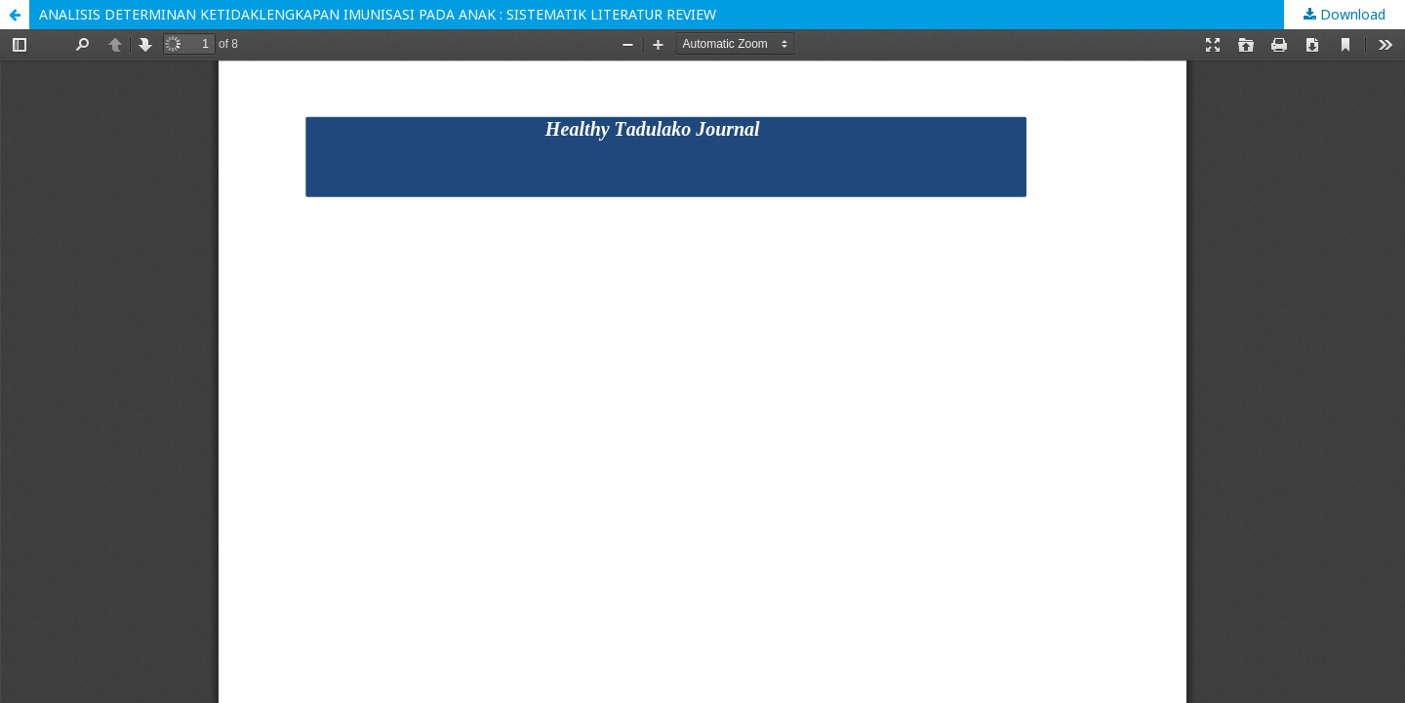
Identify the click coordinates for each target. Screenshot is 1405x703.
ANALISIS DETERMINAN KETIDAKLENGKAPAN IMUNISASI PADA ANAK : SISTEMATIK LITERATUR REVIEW (377, 14)
